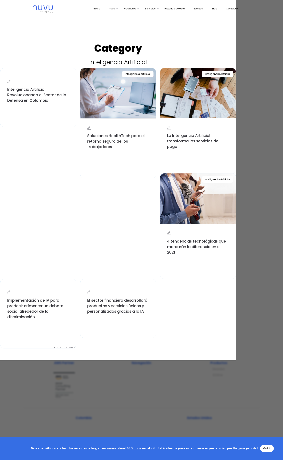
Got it (267, 448)
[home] (52, 9)
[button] (112, 8)
